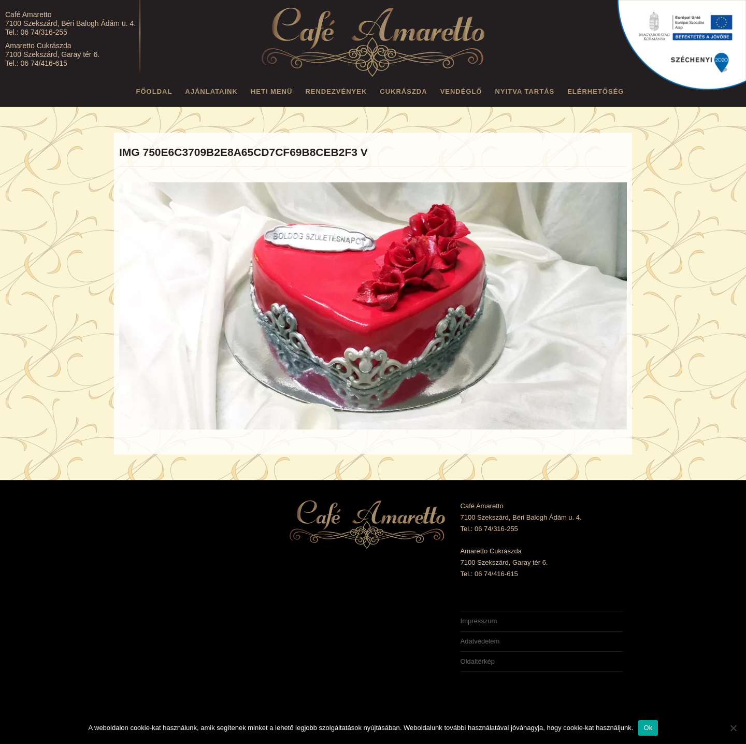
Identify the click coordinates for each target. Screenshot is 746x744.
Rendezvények (336, 91)
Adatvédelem (480, 641)
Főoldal (154, 91)
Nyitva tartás (525, 91)
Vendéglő (461, 91)
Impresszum (479, 621)
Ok (647, 728)
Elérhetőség (595, 91)
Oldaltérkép (478, 661)
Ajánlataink (211, 91)
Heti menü (272, 91)
